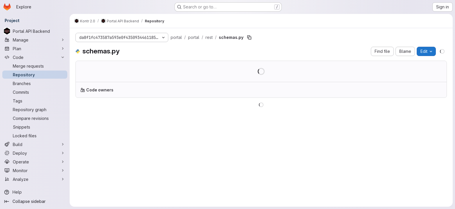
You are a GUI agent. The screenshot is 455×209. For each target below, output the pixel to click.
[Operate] (34, 162)
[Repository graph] (34, 109)
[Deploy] (34, 153)
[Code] (34, 57)
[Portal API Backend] (34, 31)
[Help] (34, 192)
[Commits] (34, 92)
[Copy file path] (249, 37)
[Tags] (34, 101)
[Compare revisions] (34, 118)
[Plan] (34, 48)
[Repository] (34, 75)
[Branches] (34, 83)
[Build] (34, 144)
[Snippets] (34, 127)
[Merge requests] (34, 66)
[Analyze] (34, 179)
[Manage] (34, 40)
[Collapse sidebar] (34, 201)
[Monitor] (34, 170)
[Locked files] (34, 135)
